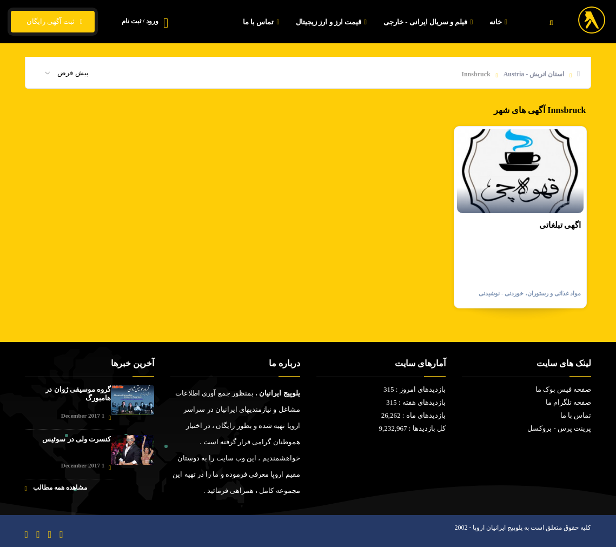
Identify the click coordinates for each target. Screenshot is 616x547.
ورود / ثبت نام (140, 21)
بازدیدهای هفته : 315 (416, 402)
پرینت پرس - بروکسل (559, 428)
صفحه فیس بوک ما (563, 389)
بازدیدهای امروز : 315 (414, 389)
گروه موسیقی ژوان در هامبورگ (78, 393)
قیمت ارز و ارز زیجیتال (332, 22)
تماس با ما (262, 22)
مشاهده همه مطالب (56, 488)
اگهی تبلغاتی (560, 225)
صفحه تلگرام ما (569, 402)
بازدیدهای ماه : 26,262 (413, 415)
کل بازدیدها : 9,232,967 (412, 428)
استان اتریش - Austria (534, 74)
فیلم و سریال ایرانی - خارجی (429, 22)
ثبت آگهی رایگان (53, 21)
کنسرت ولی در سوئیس (76, 439)
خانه (499, 22)
